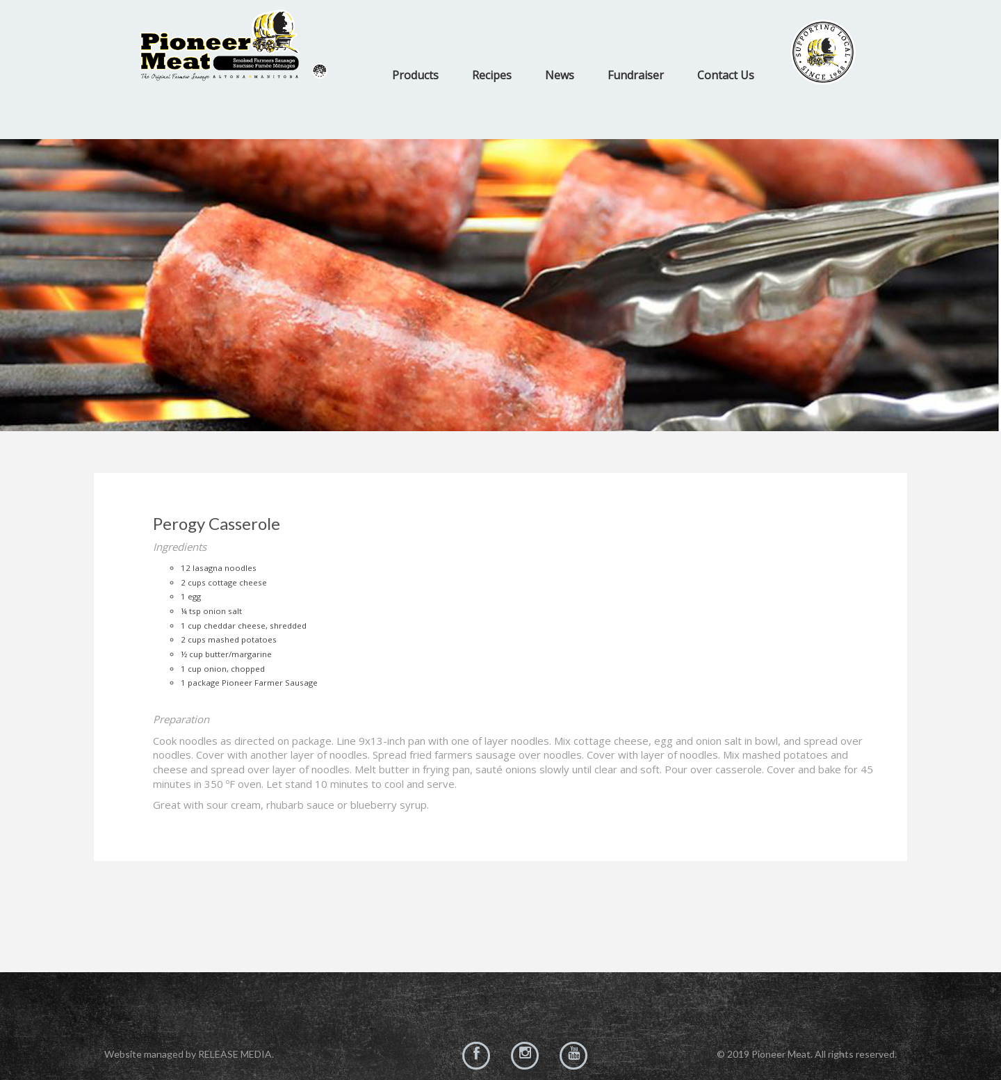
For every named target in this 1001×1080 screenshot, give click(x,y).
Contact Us (725, 75)
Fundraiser (636, 75)
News (559, 75)
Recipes (492, 75)
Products (415, 75)
